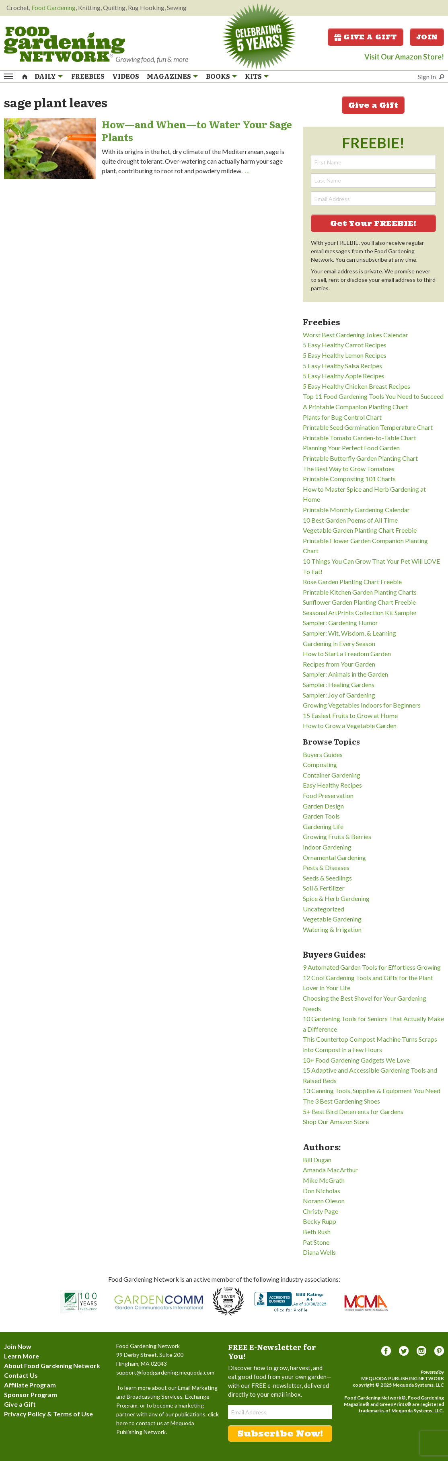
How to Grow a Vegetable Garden (350, 725)
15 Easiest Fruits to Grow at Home (350, 715)
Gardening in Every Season (339, 643)
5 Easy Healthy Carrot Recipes (344, 345)
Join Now (17, 1346)
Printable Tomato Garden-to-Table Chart (359, 437)
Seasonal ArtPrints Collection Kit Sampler (360, 612)
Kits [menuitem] (253, 76)
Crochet (17, 7)
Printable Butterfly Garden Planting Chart (360, 458)
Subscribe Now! (280, 1433)
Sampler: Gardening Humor (340, 622)
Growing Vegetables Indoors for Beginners (362, 705)
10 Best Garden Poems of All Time (350, 520)
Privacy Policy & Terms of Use (48, 1414)
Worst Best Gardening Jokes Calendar (355, 335)
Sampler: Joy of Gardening (339, 695)
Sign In (427, 76)
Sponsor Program (30, 1394)
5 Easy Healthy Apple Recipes (343, 376)
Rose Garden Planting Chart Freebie (352, 581)
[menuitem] (25, 76)
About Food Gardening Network (52, 1365)
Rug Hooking (146, 7)
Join (427, 37)
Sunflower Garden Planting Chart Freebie (359, 602)
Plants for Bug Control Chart (342, 417)
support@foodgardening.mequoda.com (165, 1372)
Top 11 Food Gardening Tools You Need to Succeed (373, 396)
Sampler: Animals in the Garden (345, 674)
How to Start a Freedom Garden (347, 653)
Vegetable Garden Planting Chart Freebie (360, 530)
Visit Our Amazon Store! (404, 56)
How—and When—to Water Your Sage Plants (197, 130)
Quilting (114, 7)
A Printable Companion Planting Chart (355, 406)
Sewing (177, 7)
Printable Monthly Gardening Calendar (356, 509)
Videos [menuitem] (125, 76)
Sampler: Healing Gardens (338, 684)
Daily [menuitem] (45, 76)
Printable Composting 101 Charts (349, 478)
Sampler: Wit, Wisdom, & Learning (349, 633)
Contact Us (21, 1375)
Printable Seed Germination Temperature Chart (368, 427)
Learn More (21, 1356)
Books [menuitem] (218, 76)
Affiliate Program (30, 1385)
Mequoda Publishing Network (402, 1378)
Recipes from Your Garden (339, 664)
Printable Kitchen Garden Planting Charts (360, 592)
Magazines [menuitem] (169, 76)
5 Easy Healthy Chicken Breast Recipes (356, 386)
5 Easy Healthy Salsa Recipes (342, 365)
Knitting (89, 7)
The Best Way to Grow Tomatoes (349, 468)
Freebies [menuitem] (88, 76)
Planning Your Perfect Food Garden (351, 447)
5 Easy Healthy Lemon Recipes (344, 355)
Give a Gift (365, 37)
